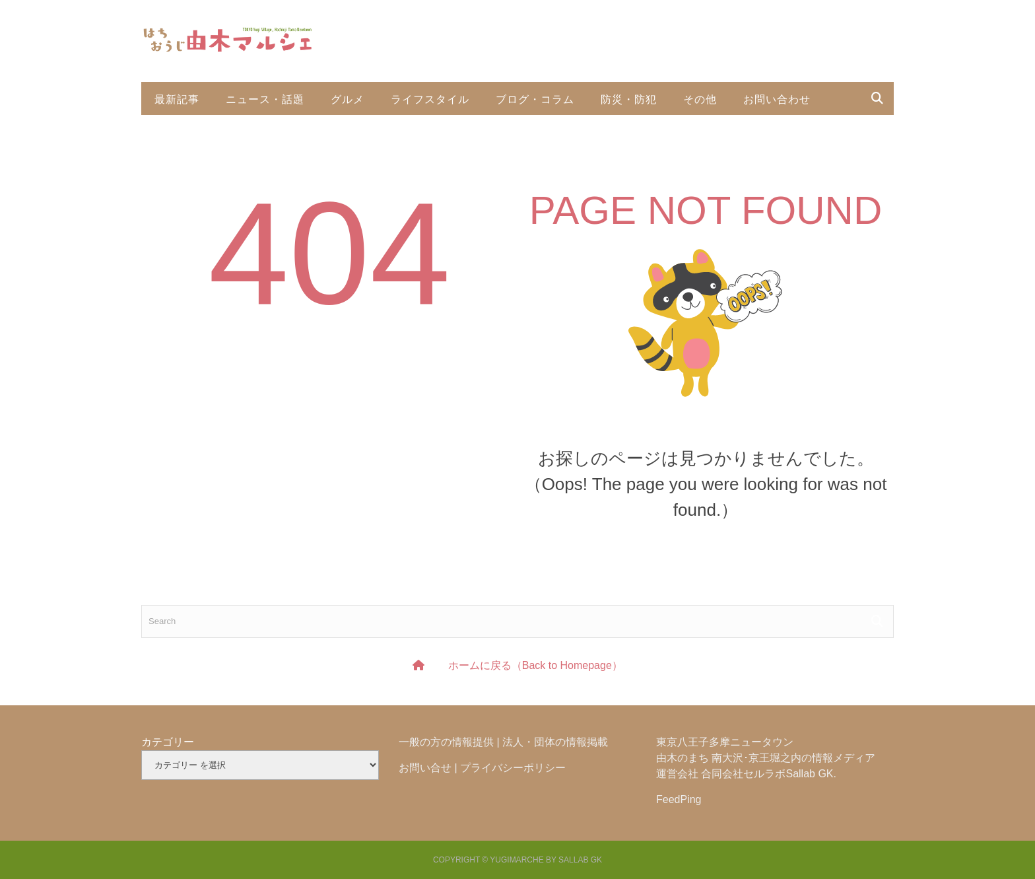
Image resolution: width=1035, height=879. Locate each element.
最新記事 (176, 98)
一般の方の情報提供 (446, 742)
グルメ (347, 98)
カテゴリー (167, 742)
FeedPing (679, 799)
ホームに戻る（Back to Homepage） (535, 665)
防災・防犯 (629, 98)
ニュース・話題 (265, 98)
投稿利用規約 (188, 131)
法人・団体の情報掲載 (555, 742)
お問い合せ (425, 767)
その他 (700, 98)
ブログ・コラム (535, 98)
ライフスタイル (430, 98)
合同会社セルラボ (743, 773)
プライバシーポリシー (513, 767)
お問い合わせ (777, 98)
